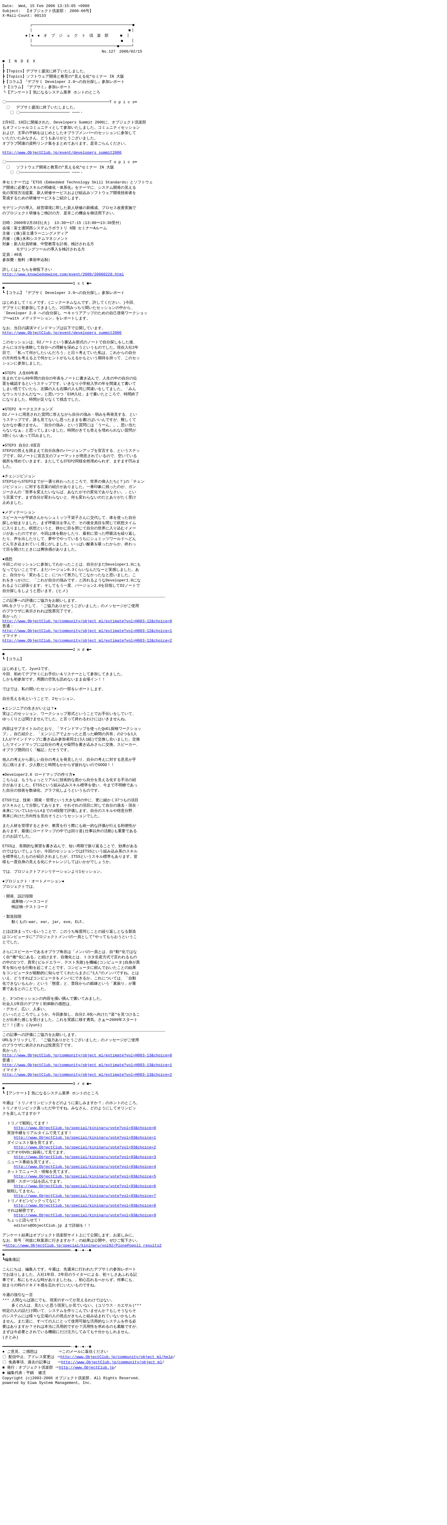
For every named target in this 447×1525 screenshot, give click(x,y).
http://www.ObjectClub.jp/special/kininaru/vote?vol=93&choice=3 (85, 1261)
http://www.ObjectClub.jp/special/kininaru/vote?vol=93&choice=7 (85, 1304)
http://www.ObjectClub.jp (87, 1491)
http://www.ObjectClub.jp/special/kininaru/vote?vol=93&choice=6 (85, 1293)
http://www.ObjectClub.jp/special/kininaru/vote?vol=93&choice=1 (85, 1239)
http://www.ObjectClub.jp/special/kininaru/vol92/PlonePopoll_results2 (85, 1359)
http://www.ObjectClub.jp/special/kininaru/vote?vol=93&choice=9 (85, 1326)
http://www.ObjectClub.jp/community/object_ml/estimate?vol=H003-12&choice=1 (87, 684)
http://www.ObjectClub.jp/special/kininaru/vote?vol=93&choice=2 (85, 1250)
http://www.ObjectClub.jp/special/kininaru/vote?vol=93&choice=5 (85, 1282)
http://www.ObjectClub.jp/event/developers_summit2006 (62, 166)
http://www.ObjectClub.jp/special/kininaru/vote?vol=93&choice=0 (85, 1228)
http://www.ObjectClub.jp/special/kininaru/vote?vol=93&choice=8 (85, 1315)
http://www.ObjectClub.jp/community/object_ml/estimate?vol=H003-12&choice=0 (87, 673)
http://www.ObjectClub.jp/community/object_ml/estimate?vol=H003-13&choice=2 (87, 1168)
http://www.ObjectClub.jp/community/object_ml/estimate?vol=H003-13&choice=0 (87, 1147)
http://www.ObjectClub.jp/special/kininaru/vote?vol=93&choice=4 (85, 1272)
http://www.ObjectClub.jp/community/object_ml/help (117, 1480)
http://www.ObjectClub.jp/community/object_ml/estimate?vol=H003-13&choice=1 (87, 1158)
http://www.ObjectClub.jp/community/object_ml (112, 1485)
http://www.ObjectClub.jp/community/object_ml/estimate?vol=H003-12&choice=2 (87, 695)
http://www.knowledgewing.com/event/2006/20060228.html (63, 298)
